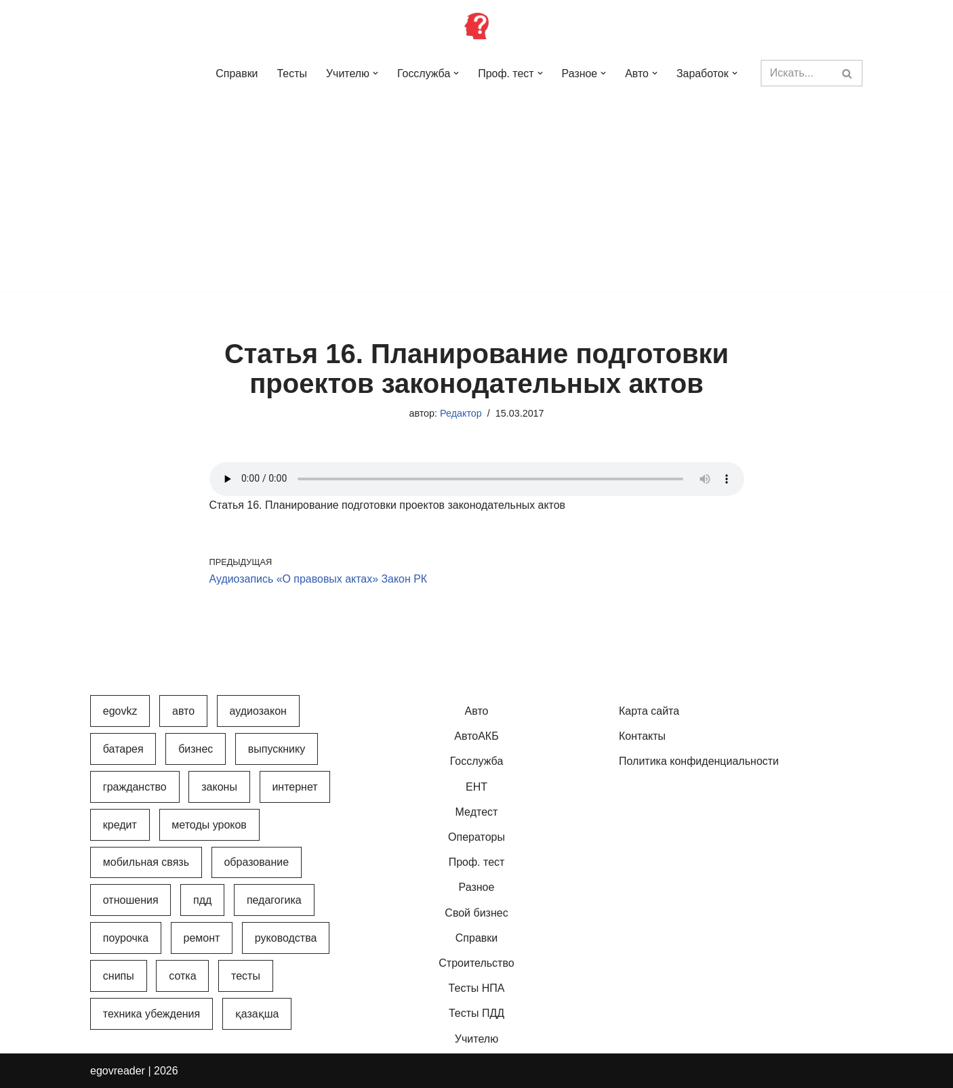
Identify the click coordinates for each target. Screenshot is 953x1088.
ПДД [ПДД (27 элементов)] (202, 900)
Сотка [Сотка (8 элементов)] (182, 976)
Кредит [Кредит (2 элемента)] (120, 825)
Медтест (476, 812)
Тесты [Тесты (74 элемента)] (245, 976)
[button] (375, 73)
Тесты (292, 73)
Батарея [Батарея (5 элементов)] (123, 749)
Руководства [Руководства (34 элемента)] (286, 938)
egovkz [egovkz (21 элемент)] (120, 711)
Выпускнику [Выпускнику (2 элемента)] (276, 749)
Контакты (642, 736)
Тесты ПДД (476, 1014)
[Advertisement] (476, 196)
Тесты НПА (477, 989)
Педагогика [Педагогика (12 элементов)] (274, 900)
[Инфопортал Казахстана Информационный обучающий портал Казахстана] (476, 25)
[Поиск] (796, 73)
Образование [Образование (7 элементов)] (256, 863)
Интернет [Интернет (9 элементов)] (294, 787)
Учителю (476, 1039)
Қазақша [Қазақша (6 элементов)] (257, 1014)
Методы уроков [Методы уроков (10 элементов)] (209, 825)
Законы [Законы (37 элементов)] (219, 787)
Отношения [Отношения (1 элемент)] (131, 900)
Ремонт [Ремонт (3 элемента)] (202, 938)
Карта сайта (649, 711)
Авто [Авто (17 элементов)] (183, 711)
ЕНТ (476, 787)
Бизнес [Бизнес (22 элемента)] (195, 749)
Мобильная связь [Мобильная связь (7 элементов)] (146, 863)
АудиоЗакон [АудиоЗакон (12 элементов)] (258, 711)
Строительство (476, 963)
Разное (477, 888)
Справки (236, 73)
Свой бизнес (476, 913)
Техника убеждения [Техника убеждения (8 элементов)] (151, 1014)
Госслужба (477, 762)
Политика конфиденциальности (699, 762)
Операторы (476, 837)
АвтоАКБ (476, 736)
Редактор (461, 413)
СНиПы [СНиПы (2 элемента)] (118, 976)
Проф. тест (477, 863)
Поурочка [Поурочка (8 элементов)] (125, 938)
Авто (477, 711)
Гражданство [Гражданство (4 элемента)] (135, 787)
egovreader (117, 1070)
